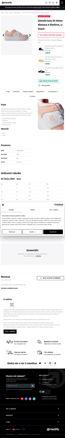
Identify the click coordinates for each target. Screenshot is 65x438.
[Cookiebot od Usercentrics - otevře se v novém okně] (55, 205)
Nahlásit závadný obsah (23, 434)
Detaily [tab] (32, 209)
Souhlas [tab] (11, 209)
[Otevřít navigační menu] (62, 3)
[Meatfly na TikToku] (55, 363)
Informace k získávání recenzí (9, 288)
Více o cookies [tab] (53, 209)
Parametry (16, 91)
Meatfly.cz (12, 434)
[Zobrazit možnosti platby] (16, 429)
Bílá (18, 150)
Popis (8, 91)
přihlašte (38, 256)
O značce (32, 96)
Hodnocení (53, 92)
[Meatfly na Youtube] (40, 363)
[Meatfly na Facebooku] (45, 363)
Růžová (21, 150)
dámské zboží (37, 7)
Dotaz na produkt (44, 85)
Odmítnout (12, 232)
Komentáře (40, 92)
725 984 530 (45, 382)
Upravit (32, 232)
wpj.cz (38, 434)
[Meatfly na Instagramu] (50, 363)
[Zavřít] (63, 7)
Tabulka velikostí (28, 91)
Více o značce (10, 331)
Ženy (7, 12)
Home (2, 12)
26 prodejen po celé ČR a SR (49, 396)
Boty (11, 12)
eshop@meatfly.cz (47, 379)
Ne (17, 158)
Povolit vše (53, 232)
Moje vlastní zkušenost (50, 278)
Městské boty (17, 12)
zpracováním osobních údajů (25, 389)
